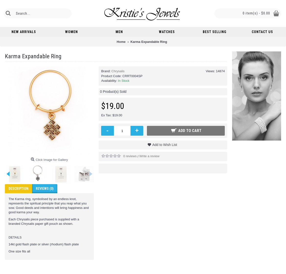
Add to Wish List (164, 145)
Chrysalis (117, 71)
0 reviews (130, 156)
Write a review (149, 156)
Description (18, 189)
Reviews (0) (45, 189)
